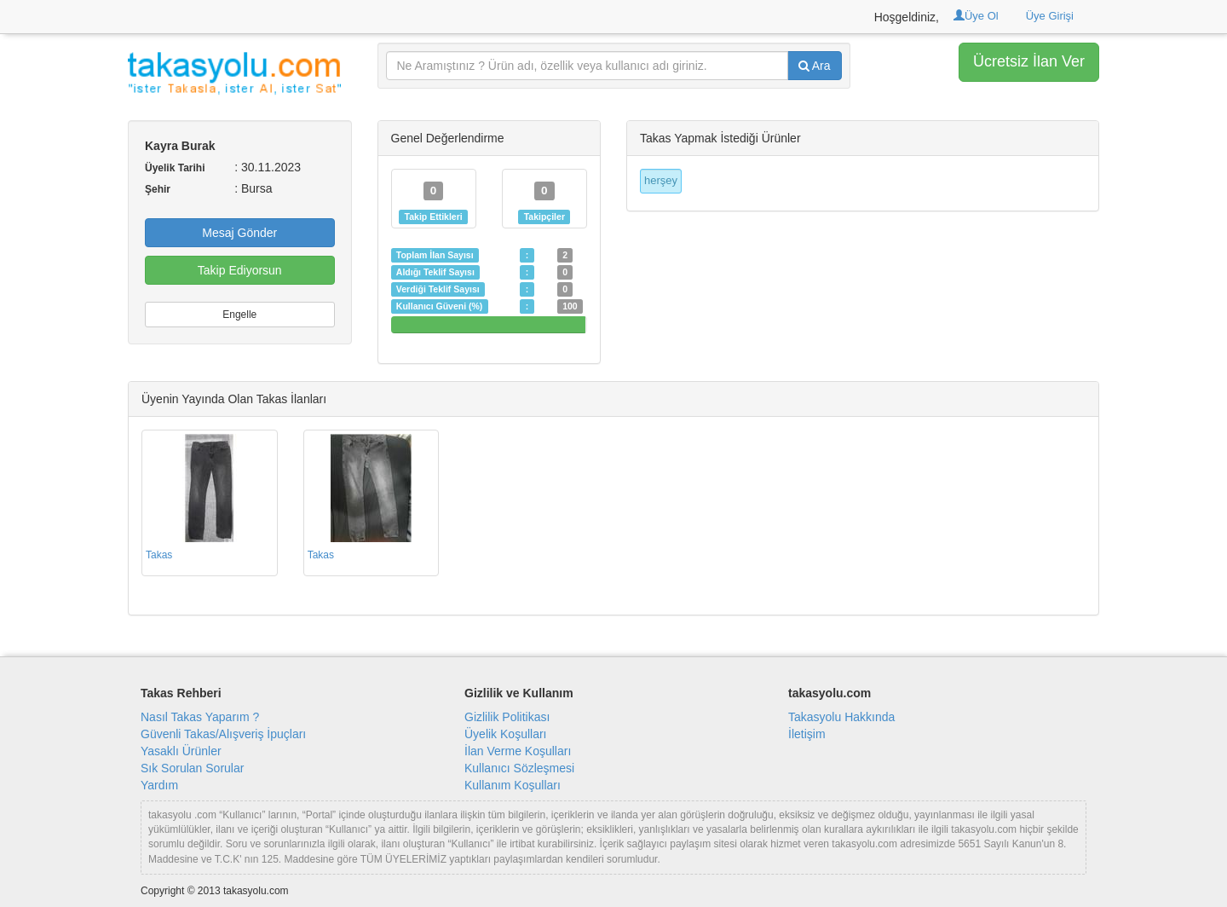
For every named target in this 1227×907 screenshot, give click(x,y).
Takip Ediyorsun (240, 270)
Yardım (159, 785)
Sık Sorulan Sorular (192, 768)
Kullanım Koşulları (512, 785)
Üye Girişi (1050, 15)
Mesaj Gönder (239, 233)
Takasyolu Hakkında (841, 717)
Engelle (239, 315)
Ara (814, 65)
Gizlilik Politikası (507, 717)
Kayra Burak (180, 146)
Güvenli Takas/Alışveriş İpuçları (223, 734)
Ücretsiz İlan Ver (1029, 61)
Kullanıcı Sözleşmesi (519, 768)
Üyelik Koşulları (505, 734)
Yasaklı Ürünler (181, 751)
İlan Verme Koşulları (517, 751)
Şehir (157, 189)
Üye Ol (976, 15)
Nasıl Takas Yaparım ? (200, 717)
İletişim (807, 734)
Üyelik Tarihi (174, 168)
